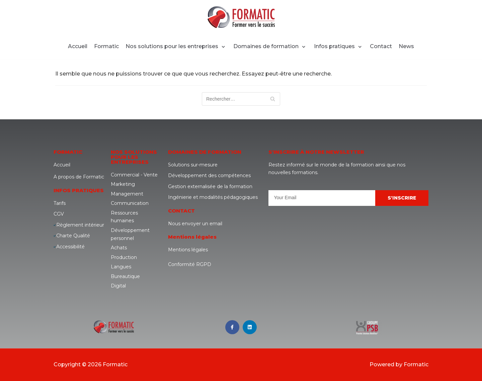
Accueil (77, 46)
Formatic (106, 46)
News (406, 46)
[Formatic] (241, 17)
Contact (381, 46)
